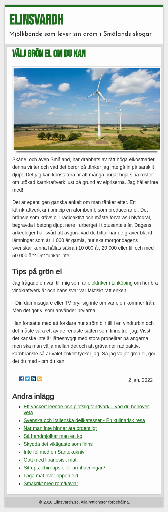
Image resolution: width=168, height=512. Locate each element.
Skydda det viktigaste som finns (57, 444)
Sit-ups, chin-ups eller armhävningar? (64, 468)
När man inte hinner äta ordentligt (60, 428)
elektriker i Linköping (110, 283)
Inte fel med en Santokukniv (53, 452)
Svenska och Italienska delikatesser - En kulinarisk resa (84, 420)
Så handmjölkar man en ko (52, 436)
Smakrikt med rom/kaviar (50, 483)
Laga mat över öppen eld (50, 475)
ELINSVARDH (36, 20)
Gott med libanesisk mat (49, 460)
